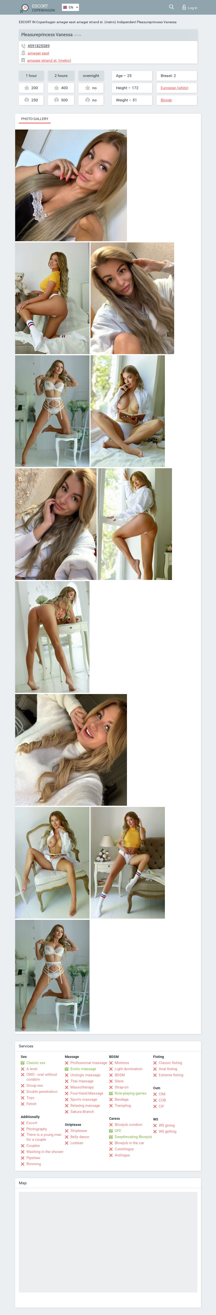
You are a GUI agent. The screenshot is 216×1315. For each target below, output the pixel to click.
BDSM (120, 1075)
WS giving (167, 1125)
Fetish (31, 1104)
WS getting (167, 1131)
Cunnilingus (124, 1149)
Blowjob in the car (129, 1143)
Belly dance (79, 1137)
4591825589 (39, 45)
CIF (161, 1106)
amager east (66, 22)
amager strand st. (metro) (96, 22)
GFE (118, 1131)
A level (31, 1069)
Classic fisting (170, 1063)
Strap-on (121, 1087)
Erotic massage (83, 1069)
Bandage (122, 1099)
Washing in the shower (44, 1152)
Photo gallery (34, 119)
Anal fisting (168, 1069)
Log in (189, 7)
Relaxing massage (85, 1105)
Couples (33, 1145)
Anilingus (122, 1155)
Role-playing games (131, 1093)
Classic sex (35, 1063)
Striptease (78, 1131)
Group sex (34, 1085)
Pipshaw (33, 1158)
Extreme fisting (171, 1075)
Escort (31, 1123)
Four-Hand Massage (86, 1093)
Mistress (122, 1063)
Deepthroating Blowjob (133, 1137)
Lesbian (76, 1143)
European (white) (174, 88)
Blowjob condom (128, 1124)
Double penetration (41, 1091)
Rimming (33, 1164)
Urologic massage (85, 1075)
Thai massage (81, 1081)
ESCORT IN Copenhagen (37, 22)
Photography (36, 1129)
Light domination (128, 1069)
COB (162, 1100)
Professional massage (88, 1063)
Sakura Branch (82, 1111)
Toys (30, 1098)
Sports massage (83, 1099)
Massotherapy (82, 1087)
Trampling (123, 1105)
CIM (162, 1094)
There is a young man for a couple (43, 1137)
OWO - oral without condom (41, 1077)
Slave (119, 1081)
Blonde (166, 100)
